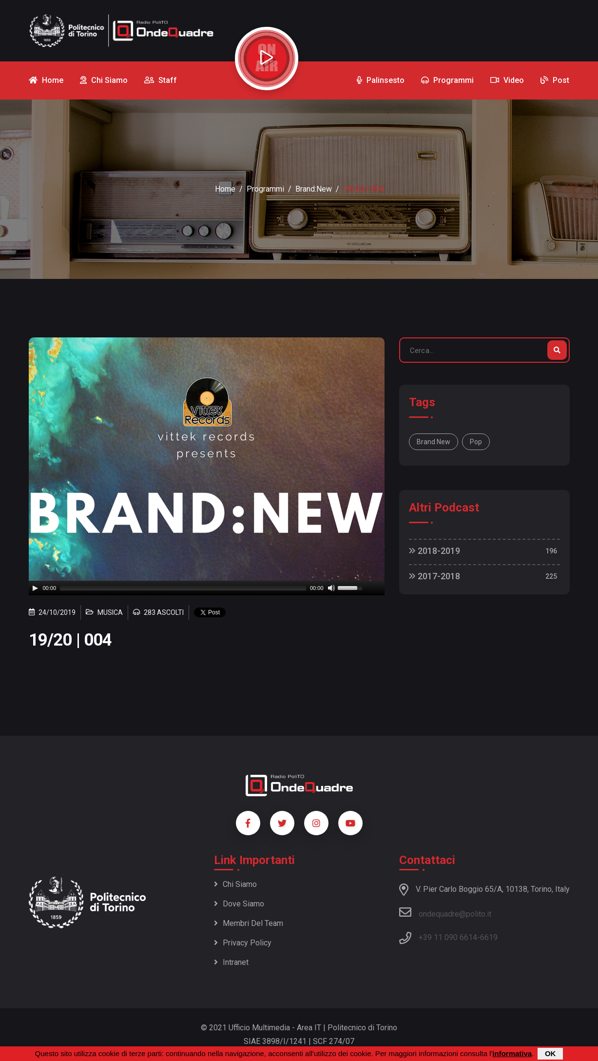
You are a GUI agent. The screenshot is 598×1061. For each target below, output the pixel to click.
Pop (476, 442)
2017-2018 (434, 576)
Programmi (265, 189)
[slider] (183, 588)
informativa (512, 1053)
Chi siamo (235, 884)
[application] (207, 588)
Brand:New (313, 189)
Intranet (231, 962)
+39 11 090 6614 (448, 937)
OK (550, 1053)
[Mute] (331, 588)
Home (225, 189)
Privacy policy (242, 942)
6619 (489, 937)
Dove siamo (239, 903)
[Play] (35, 588)
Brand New (433, 442)
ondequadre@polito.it (445, 912)
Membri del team (248, 923)
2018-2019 (434, 551)
